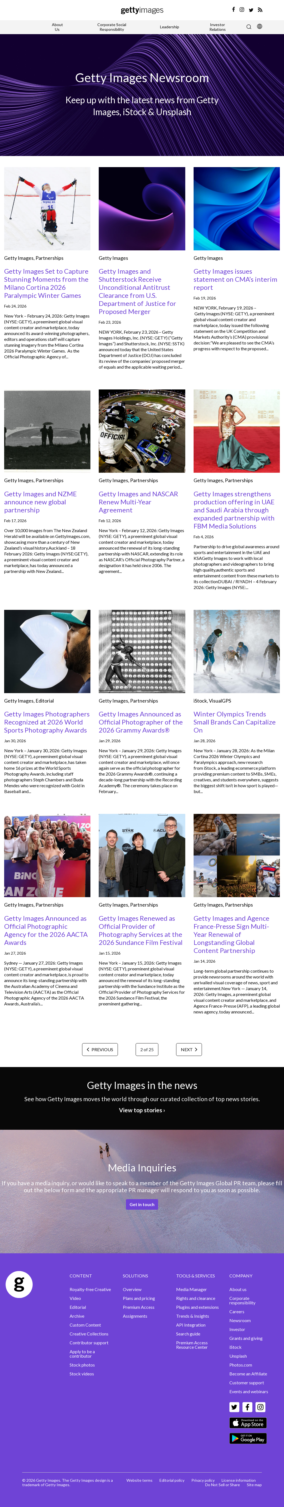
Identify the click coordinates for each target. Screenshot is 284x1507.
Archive (77, 1316)
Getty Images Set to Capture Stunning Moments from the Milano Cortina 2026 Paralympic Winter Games (46, 283)
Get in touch (142, 1204)
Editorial (45, 701)
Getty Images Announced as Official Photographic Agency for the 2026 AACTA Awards (46, 930)
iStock (200, 701)
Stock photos (82, 1364)
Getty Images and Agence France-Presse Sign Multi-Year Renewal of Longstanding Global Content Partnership (231, 934)
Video (75, 1298)
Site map (254, 1484)
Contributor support (89, 1342)
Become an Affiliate (248, 1373)
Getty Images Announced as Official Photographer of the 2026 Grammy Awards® (141, 722)
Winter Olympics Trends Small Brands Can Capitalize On (235, 722)
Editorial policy (171, 1480)
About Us (57, 27)
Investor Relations (217, 27)
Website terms (139, 1480)
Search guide (188, 1333)
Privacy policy (203, 1480)
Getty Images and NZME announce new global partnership (40, 502)
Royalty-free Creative (90, 1289)
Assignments (135, 1316)
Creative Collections (89, 1333)
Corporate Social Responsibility (111, 27)
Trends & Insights (192, 1316)
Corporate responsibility (242, 1300)
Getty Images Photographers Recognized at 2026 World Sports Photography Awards (47, 722)
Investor (237, 1329)
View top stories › (142, 1109)
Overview (132, 1289)
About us (238, 1289)
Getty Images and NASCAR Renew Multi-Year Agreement (138, 502)
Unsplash (238, 1355)
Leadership (169, 26)
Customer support (246, 1382)
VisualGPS (220, 701)
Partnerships (50, 258)
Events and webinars (248, 1391)
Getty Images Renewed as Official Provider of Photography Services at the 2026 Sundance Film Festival (140, 930)
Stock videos (82, 1373)
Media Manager (191, 1289)
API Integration (191, 1324)
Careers (236, 1311)
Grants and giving (246, 1338)
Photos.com (240, 1364)
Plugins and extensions (197, 1307)
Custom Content (85, 1324)
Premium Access (138, 1307)
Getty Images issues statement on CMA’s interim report (235, 279)
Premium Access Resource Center (192, 1345)
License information (239, 1480)
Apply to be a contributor (82, 1353)
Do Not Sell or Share (222, 1484)
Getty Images (19, 258)
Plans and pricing (139, 1298)
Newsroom (240, 1320)
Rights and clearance (195, 1298)
